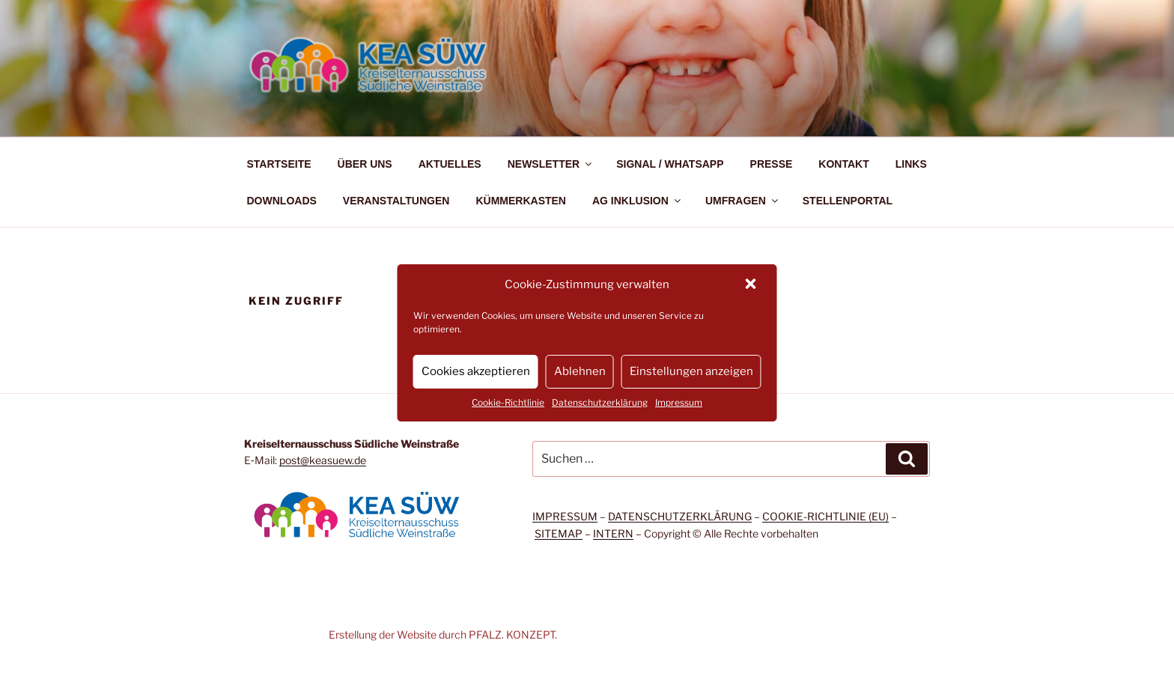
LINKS (911, 164)
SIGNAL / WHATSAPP (669, 164)
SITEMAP (559, 533)
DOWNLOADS (282, 201)
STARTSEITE (279, 164)
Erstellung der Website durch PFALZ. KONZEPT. (443, 634)
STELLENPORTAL (847, 201)
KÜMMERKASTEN (520, 201)
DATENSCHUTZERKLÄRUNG (680, 516)
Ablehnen (580, 371)
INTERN (613, 533)
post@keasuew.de (322, 460)
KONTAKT (843, 164)
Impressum (678, 402)
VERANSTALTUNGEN (396, 201)
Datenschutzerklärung (600, 402)
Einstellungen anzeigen (691, 371)
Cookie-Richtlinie (508, 402)
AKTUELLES (450, 164)
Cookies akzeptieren (476, 371)
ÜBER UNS (365, 164)
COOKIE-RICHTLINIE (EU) (825, 516)
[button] (752, 285)
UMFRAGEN (742, 201)
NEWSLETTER (551, 164)
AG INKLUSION (637, 201)
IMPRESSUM (564, 516)
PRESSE (771, 164)
